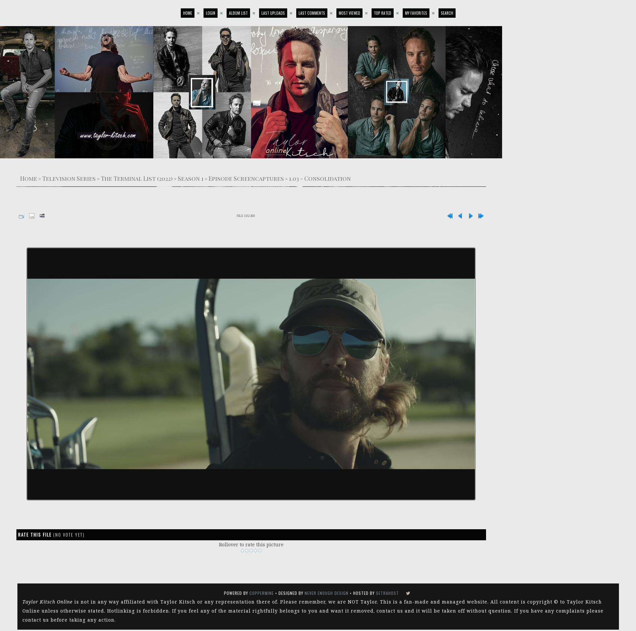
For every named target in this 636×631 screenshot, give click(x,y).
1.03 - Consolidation (320, 178)
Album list (238, 13)
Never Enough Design (326, 593)
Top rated (382, 13)
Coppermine (261, 593)
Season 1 (191, 178)
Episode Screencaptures (246, 178)
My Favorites (416, 13)
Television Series (69, 178)
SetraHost (387, 593)
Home (187, 13)
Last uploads (273, 13)
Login (210, 13)
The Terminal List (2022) (137, 178)
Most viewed (349, 13)
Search (447, 13)
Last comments (312, 13)
